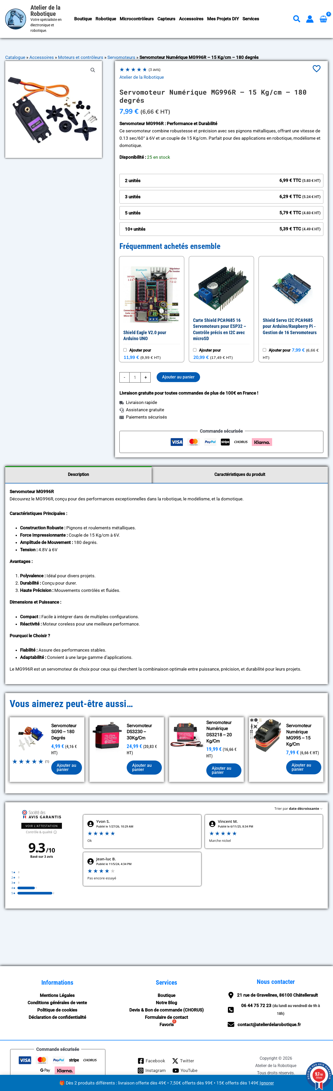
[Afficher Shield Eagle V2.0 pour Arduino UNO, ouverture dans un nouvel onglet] (153, 338)
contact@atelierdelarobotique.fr (269, 1024)
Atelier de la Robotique (45, 10)
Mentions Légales (57, 995)
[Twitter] (183, 1061)
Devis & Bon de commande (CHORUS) (166, 1010)
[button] (297, 19)
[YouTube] (185, 1070)
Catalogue (15, 57)
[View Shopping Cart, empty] (323, 19)
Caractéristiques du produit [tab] (239, 474)
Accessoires (41, 57)
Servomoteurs (121, 57)
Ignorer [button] (267, 1083)
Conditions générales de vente (57, 1002)
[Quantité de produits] (135, 377)
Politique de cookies (57, 1010)
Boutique (166, 995)
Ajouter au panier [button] (66, 767)
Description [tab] (78, 474)
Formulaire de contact (166, 1017)
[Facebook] (151, 1061)
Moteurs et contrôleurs (80, 57)
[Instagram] (152, 1070)
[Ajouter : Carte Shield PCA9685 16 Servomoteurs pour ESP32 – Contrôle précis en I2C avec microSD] (194, 350)
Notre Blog (166, 1002)
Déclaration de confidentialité (57, 1017)
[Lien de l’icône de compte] (310, 19)
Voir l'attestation (41, 826)
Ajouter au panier (178, 377)
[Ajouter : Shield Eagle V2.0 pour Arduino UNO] (125, 350)
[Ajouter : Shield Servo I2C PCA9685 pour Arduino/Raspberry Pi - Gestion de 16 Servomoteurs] (264, 350)
